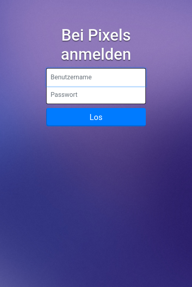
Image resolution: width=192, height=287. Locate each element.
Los (96, 117)
